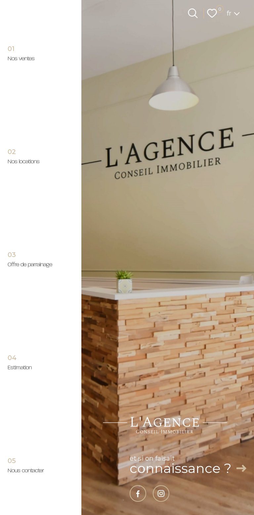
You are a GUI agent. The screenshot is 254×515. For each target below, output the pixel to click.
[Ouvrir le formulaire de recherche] (193, 13)
